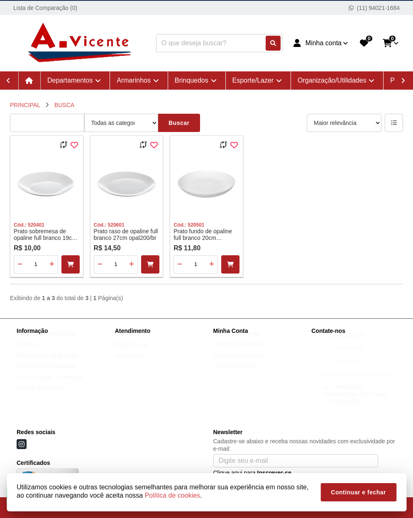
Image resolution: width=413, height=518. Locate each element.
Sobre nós (30, 352)
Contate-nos (131, 341)
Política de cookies (41, 395)
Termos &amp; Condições (50, 384)
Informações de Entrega (47, 363)
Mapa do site (131, 352)
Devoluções (130, 363)
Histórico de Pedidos (239, 352)
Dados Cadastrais (236, 341)
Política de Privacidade (46, 374)
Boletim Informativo (238, 363)
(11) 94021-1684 (344, 343)
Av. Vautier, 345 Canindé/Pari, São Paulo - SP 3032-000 (354, 402)
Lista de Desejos (235, 374)
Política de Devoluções (46, 341)
